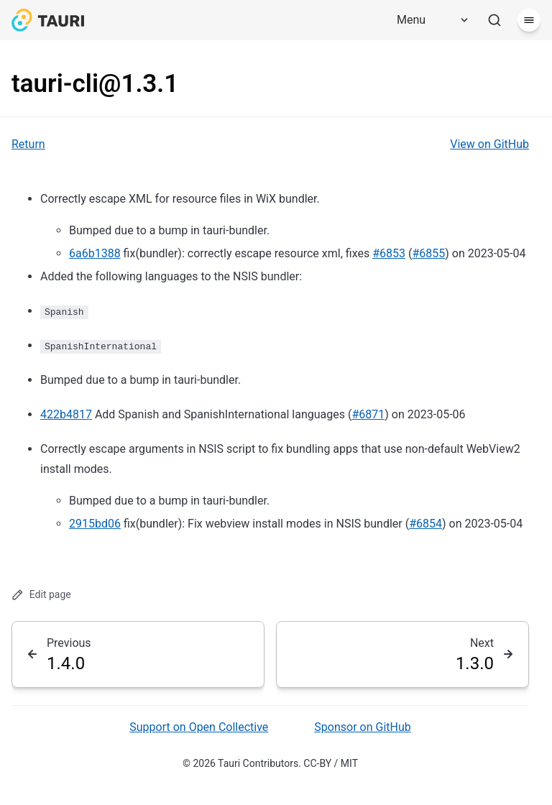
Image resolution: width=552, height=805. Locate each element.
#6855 (428, 253)
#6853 (388, 253)
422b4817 (66, 414)
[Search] (494, 20)
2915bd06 (95, 523)
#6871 (368, 414)
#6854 (425, 523)
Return (28, 144)
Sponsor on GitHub (362, 727)
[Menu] (428, 20)
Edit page (41, 595)
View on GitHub (489, 144)
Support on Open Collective (198, 727)
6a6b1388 (95, 253)
